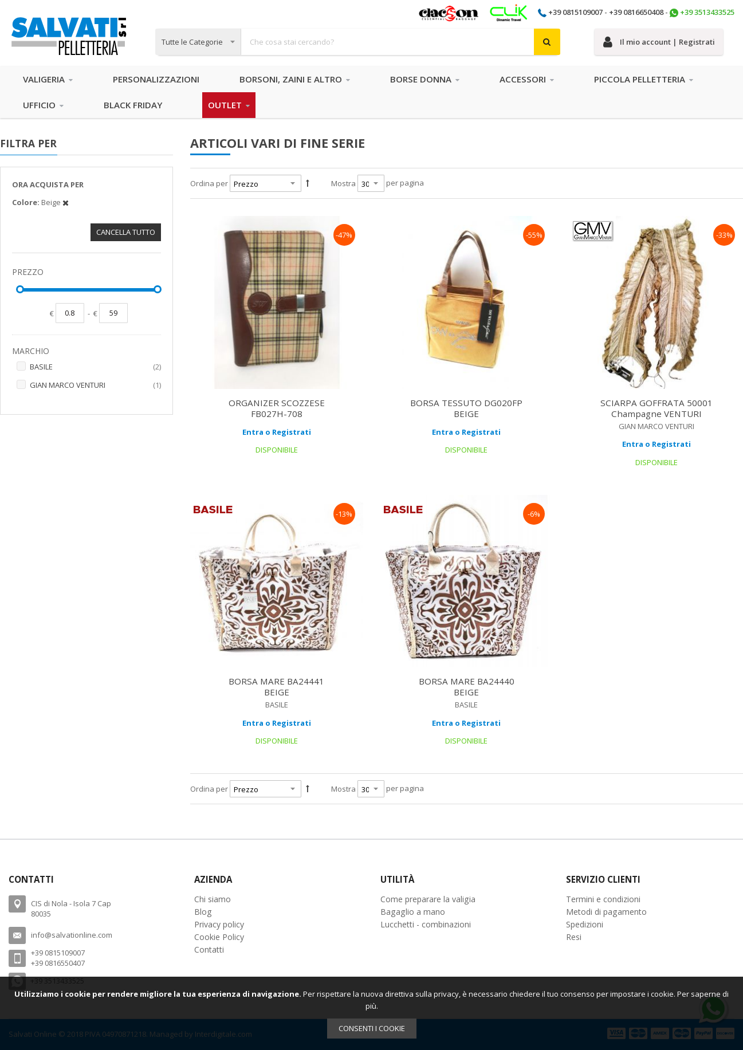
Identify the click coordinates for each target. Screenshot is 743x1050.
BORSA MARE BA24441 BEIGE (276, 686)
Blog (203, 911)
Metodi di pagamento (606, 911)
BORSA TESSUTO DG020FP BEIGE (466, 408)
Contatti (209, 949)
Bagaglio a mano (412, 911)
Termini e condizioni (603, 899)
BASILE (95, 367)
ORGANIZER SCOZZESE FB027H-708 (277, 408)
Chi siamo (212, 899)
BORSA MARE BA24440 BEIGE (466, 686)
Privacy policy (219, 924)
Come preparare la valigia (427, 899)
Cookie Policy (219, 936)
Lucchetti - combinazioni (425, 924)
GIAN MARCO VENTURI (95, 385)
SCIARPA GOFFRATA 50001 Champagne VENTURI (656, 408)
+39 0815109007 (575, 12)
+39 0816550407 (58, 963)
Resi (573, 936)
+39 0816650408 (636, 12)
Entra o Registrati (276, 432)
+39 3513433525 (707, 12)
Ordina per (209, 183)
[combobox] (357, 42)
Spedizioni (584, 924)
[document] (371, 1013)
